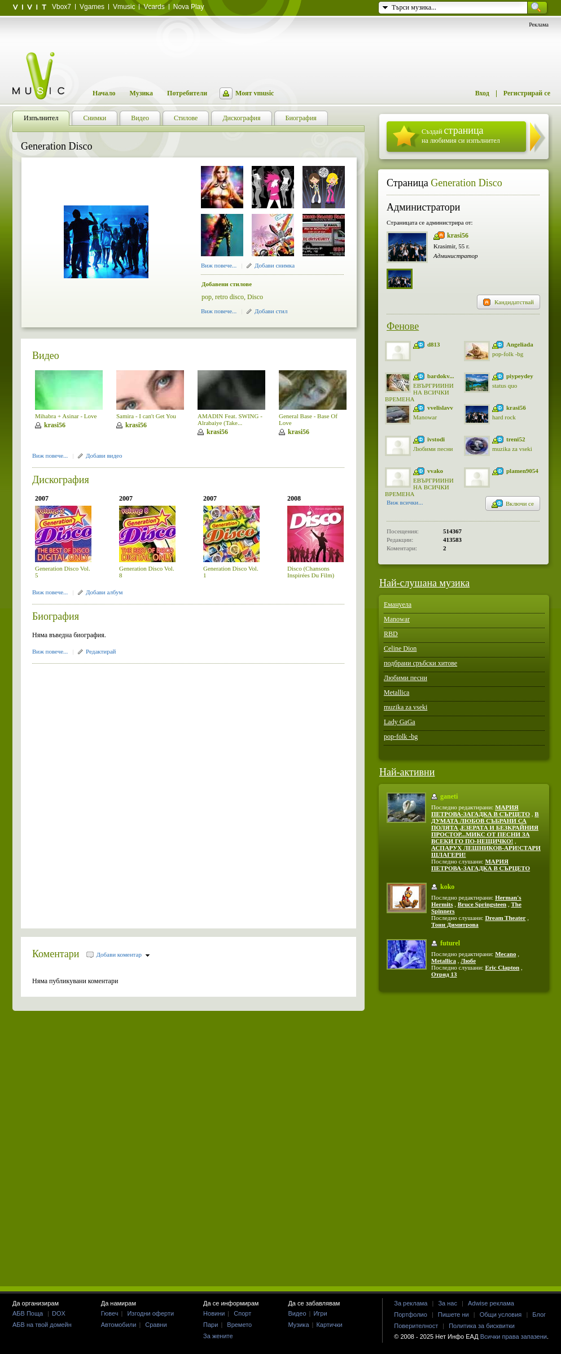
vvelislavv (440, 407)
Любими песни (433, 448)
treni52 (515, 439)
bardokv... (440, 376)
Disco (255, 297)
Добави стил (271, 311)
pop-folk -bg (507, 353)
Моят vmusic (254, 93)
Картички (329, 1324)
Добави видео (104, 455)
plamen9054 (522, 470)
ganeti (449, 796)
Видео (45, 355)
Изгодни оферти (150, 1313)
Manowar (425, 417)
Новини (214, 1313)
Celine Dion (400, 648)
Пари (210, 1324)
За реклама (410, 1303)
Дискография (60, 479)
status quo (504, 385)
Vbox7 (61, 7)
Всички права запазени (513, 1336)
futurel (450, 943)
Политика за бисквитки (482, 1325)
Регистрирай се (526, 93)
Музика (141, 93)
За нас (447, 1303)
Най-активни (407, 772)
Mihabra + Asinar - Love (66, 416)
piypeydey (519, 376)
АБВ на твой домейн (42, 1324)
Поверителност (416, 1325)
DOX (58, 1313)
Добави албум (104, 592)
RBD (391, 634)
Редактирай (101, 651)
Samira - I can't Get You (146, 416)
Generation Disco (466, 183)
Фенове (403, 326)
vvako (435, 470)
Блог (539, 1314)
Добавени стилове (226, 284)
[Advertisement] (122, 792)
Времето (239, 1324)
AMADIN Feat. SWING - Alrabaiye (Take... (230, 419)
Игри (320, 1313)
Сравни (155, 1324)
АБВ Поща (27, 1313)
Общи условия (501, 1314)
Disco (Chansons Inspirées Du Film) (310, 572)
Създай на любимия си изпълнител (461, 134)
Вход (482, 93)
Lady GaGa (399, 722)
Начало (104, 93)
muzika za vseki (512, 448)
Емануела (397, 604)
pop (206, 297)
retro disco (229, 297)
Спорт (242, 1313)
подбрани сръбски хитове (420, 663)
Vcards (153, 7)
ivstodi (436, 439)
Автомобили (119, 1324)
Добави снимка (275, 265)
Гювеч (110, 1313)
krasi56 (54, 425)
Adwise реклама (491, 1303)
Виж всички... (405, 503)
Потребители (187, 93)
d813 (433, 344)
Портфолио (410, 1314)
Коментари (56, 953)
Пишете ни (453, 1314)
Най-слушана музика (424, 583)
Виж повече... (218, 265)
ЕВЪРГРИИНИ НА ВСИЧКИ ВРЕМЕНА (419, 392)
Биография (55, 616)
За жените (218, 1336)
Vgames (92, 7)
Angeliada (519, 344)
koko (447, 887)
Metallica (396, 692)
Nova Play (188, 7)
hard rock (504, 417)
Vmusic (124, 7)
